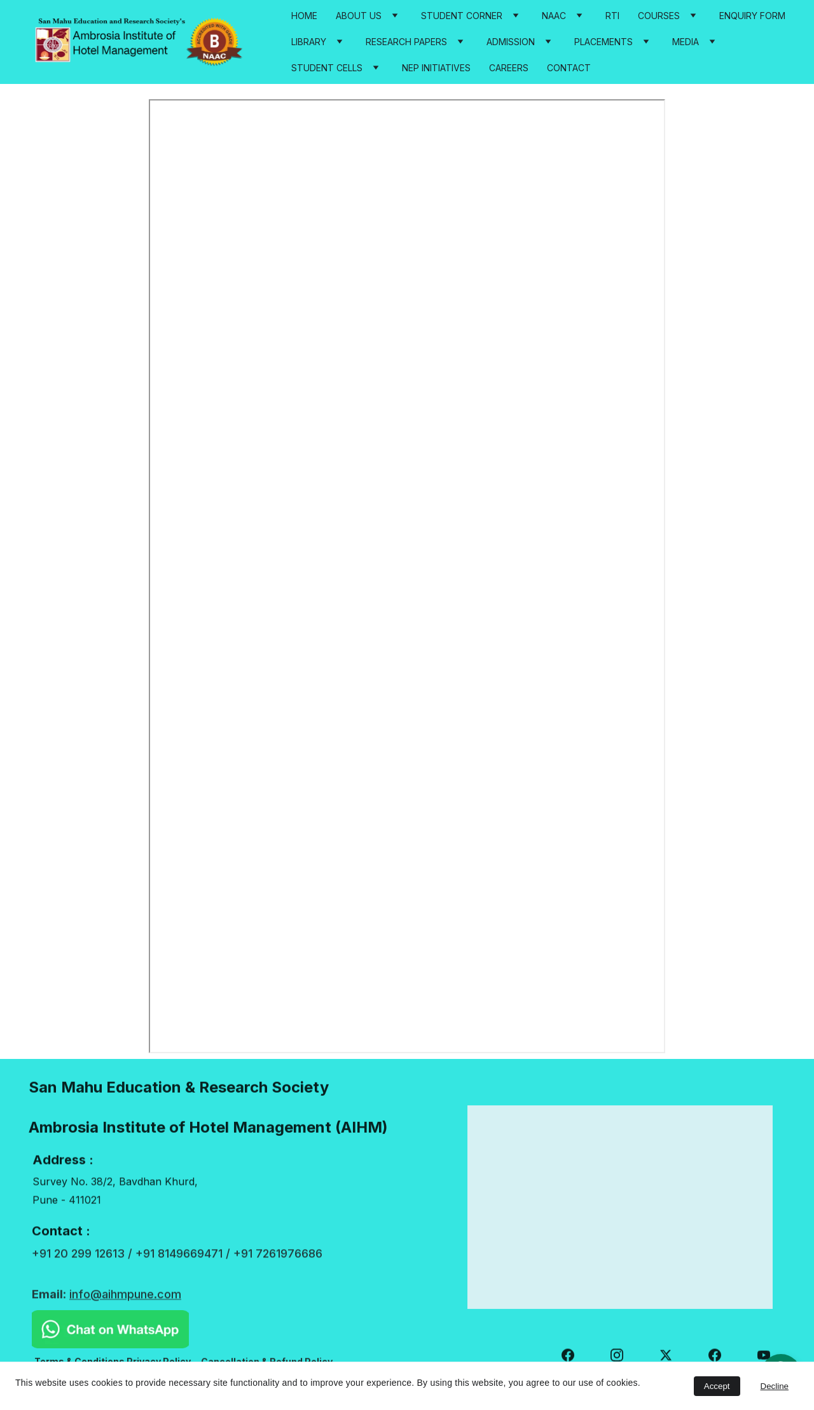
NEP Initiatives (436, 67)
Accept (717, 1386)
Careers (508, 67)
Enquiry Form (752, 15)
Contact (569, 67)
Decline (775, 1386)
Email (47, 1302)
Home (304, 15)
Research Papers (406, 41)
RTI (612, 15)
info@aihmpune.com (125, 1302)
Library (308, 41)
